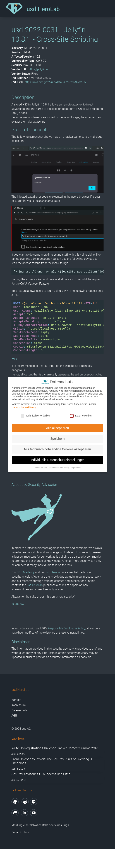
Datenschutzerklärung (24, 405)
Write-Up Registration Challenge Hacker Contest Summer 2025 (55, 748)
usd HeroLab (53, 572)
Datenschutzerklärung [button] (59, 466)
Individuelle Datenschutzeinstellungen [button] (57, 458)
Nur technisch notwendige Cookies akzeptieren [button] (57, 447)
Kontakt (16, 700)
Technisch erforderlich (35, 413)
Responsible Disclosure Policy (66, 628)
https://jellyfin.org (39, 69)
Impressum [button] (76, 466)
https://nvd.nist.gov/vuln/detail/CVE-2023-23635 (55, 82)
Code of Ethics (20, 832)
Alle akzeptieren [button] (57, 426)
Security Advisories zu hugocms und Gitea (40, 774)
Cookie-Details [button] (40, 466)
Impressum (18, 705)
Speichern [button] (57, 436)
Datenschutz (19, 710)
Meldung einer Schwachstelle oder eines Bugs (40, 825)
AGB (14, 715)
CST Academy (25, 572)
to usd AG (17, 603)
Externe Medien (81, 413)
